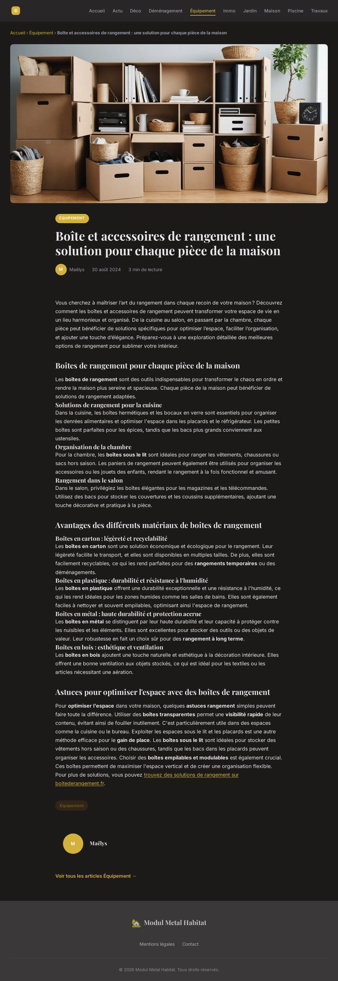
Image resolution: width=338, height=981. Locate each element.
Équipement (203, 10)
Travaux (319, 10)
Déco (135, 10)
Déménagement (166, 10)
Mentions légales (157, 944)
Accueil (97, 10)
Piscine (295, 10)
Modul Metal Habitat (169, 922)
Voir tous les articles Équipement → (96, 876)
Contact (190, 944)
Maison (272, 10)
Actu (117, 10)
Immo (229, 10)
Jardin (250, 10)
